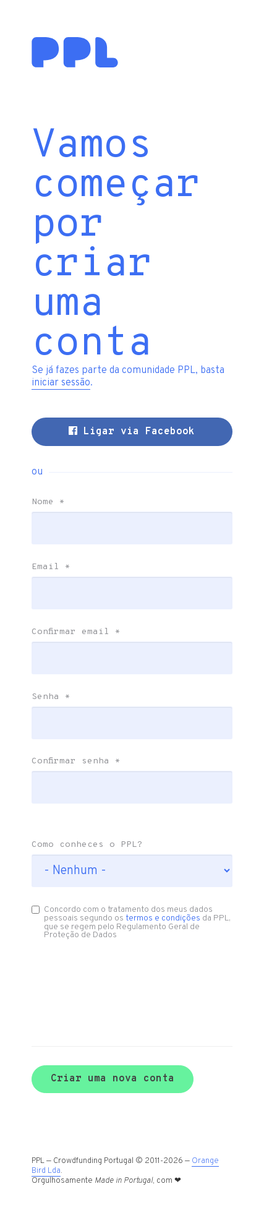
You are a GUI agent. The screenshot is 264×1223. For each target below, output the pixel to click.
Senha (51, 697)
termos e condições (163, 918)
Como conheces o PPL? (87, 845)
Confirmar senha (76, 761)
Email (51, 567)
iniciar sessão (61, 383)
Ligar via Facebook (132, 432)
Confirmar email (76, 632)
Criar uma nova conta (112, 1079)
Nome (48, 502)
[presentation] (97, 975)
